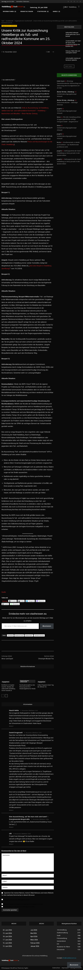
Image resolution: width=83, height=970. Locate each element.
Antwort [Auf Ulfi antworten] (11, 844)
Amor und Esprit (7, 659)
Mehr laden (69, 66)
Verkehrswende (39, 635)
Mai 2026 (33, 933)
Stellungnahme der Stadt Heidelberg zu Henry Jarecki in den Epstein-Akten (69, 153)
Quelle (4, 592)
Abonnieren (46, 626)
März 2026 (34, 940)
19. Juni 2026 (7, 933)
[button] (78, 6)
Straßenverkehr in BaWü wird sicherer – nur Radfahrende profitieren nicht (68, 144)
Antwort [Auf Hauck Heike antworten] (11, 726)
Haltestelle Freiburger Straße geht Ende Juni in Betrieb (73, 34)
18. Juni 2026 (7, 936)
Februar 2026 (35, 943)
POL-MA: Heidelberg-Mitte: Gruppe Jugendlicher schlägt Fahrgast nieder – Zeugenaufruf (69, 119)
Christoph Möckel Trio (46, 659)
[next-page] (6, 695)
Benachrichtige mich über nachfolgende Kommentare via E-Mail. (23, 904)
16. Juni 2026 (7, 943)
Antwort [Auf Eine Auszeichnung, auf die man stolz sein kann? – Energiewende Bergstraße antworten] (11, 827)
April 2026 (33, 936)
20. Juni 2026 (7, 930)
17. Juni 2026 (7, 940)
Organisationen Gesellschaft (23, 21)
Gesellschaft (9, 21)
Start (3, 21)
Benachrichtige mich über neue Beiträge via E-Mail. (19, 907)
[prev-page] (3, 695)
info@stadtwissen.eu (69, 958)
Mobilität (10, 635)
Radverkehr (28, 635)
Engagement (5, 682)
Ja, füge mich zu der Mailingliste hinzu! (16, 900)
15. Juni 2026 (7, 946)
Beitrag (4, 601)
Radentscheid (19, 635)
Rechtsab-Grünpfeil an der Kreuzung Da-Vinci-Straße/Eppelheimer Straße (27, 686)
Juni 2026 (33, 930)
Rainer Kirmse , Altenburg (65, 92)
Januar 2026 (34, 946)
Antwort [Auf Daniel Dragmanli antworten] (11, 810)
